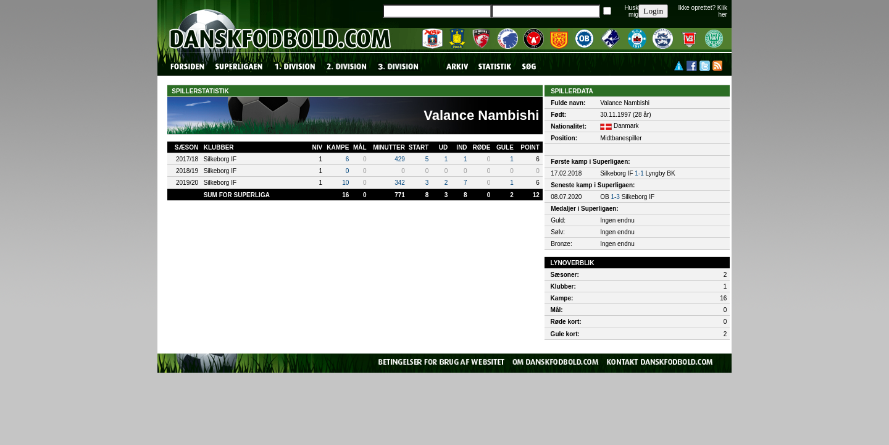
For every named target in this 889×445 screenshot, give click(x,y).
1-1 (639, 173)
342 (399, 182)
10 (345, 182)
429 (399, 159)
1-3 (615, 196)
